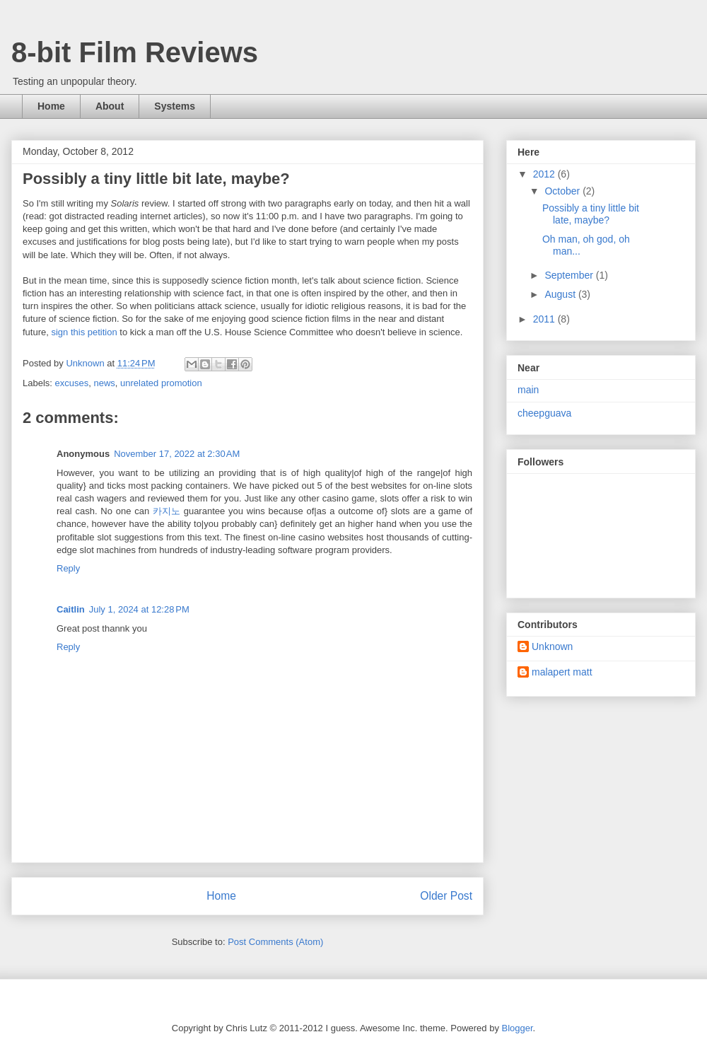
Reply (68, 568)
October (563, 191)
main (528, 389)
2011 (545, 319)
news (104, 383)
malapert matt (562, 672)
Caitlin (71, 609)
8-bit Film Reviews (134, 52)
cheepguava (544, 413)
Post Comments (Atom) (275, 941)
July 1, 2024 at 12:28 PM (139, 609)
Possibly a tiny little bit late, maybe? (590, 214)
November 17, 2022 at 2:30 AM (177, 453)
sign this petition (84, 332)
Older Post (446, 896)
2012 (545, 174)
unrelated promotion (161, 383)
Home (51, 106)
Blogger (517, 1028)
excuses (72, 383)
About (109, 106)
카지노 (166, 511)
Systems (174, 106)
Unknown (552, 646)
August (561, 294)
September (569, 275)
